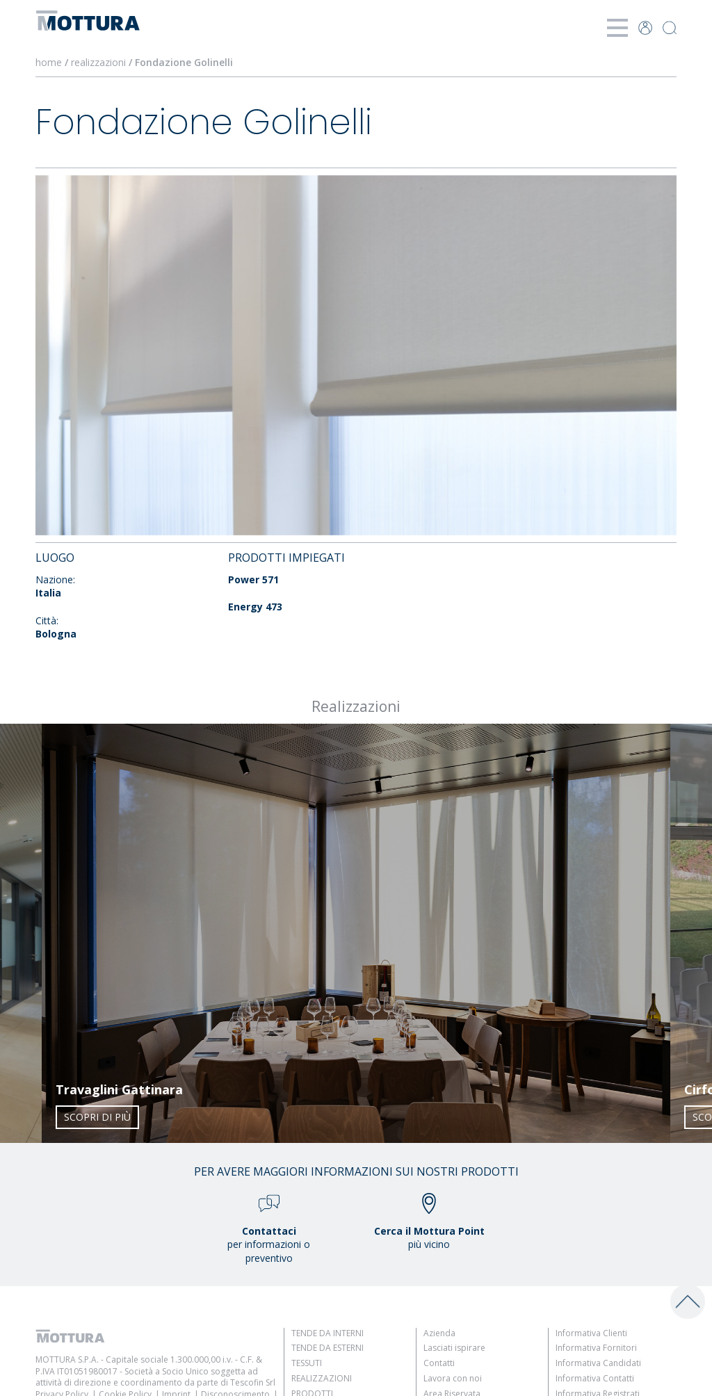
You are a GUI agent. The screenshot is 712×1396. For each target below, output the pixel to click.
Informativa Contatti (595, 1378)
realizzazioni (98, 62)
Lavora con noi (452, 1378)
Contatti (439, 1363)
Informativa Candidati (598, 1363)
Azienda (439, 1333)
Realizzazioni (321, 1378)
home (48, 62)
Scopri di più (97, 1116)
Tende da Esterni (327, 1348)
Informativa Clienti (591, 1333)
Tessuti (306, 1363)
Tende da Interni (327, 1333)
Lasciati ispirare (454, 1348)
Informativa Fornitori (596, 1348)
